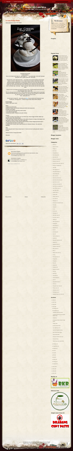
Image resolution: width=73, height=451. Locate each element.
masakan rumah (56, 246)
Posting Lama (43, 196)
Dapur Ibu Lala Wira (35, 7)
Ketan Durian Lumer (61, 117)
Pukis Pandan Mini (56, 334)
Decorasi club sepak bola (57, 202)
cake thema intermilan (57, 184)
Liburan (54, 238)
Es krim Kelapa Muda (56, 325)
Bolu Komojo (60, 125)
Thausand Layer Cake (57, 285)
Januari (54, 363)
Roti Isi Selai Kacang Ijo (62, 63)
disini (27, 98)
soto (53, 279)
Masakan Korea (56, 244)
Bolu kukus (55, 157)
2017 (53, 302)
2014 (53, 366)
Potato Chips (55, 323)
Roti (53, 271)
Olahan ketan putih (56, 252)
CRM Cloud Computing (33, 443)
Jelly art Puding (55, 221)
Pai (53, 254)
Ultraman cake (55, 290)
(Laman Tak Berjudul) (18, 1)
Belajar (54, 148)
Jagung (54, 219)
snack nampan (55, 277)
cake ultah (55, 190)
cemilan (54, 194)
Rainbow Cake (55, 269)
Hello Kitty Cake (56, 215)
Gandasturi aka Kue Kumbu (58, 312)
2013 (53, 368)
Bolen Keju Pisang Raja (62, 86)
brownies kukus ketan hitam (58, 163)
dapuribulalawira (13, 158)
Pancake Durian (56, 256)
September (55, 346)
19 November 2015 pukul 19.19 (18, 155)
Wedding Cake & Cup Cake (58, 294)
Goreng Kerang (55, 338)
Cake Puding (55, 173)
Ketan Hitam (55, 225)
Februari (54, 361)
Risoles (59, 71)
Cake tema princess (56, 177)
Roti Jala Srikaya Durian (62, 55)
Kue (53, 229)
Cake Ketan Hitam (56, 171)
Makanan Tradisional (56, 240)
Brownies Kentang (56, 159)
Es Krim (54, 211)
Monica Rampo (13, 151)
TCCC (54, 283)
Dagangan (55, 200)
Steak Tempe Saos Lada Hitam (58, 341)
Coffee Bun (55, 317)
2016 (53, 304)
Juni (54, 352)
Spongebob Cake (56, 281)
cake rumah (55, 175)
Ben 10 (54, 150)
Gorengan (55, 213)
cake (54, 167)
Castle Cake (55, 192)
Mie (53, 250)
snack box (55, 275)
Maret (54, 359)
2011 (53, 373)
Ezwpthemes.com (46, 443)
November (55, 310)
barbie (54, 144)
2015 (53, 306)
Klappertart (55, 227)
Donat (54, 204)
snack (54, 273)
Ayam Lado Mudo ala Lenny (63, 78)
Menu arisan (55, 248)
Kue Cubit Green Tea (56, 327)
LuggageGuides (26, 443)
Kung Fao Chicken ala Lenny (58, 336)
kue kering (55, 231)
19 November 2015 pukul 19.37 (18, 161)
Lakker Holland (61, 94)
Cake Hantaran (55, 169)
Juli (53, 350)
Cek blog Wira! (54, 28)
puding (54, 265)
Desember (55, 308)
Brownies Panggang (56, 165)
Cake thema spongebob (57, 186)
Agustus (54, 348)
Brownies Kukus (56, 161)
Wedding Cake (55, 292)
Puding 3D (55, 267)
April (54, 357)
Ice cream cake (55, 217)
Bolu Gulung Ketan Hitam (57, 332)
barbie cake (55, 146)
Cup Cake (55, 198)
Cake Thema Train (56, 188)
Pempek (54, 258)
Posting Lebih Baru (8, 196)
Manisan (54, 242)
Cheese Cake (55, 196)
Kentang (54, 223)
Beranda (8, 1)
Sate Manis (60, 109)
